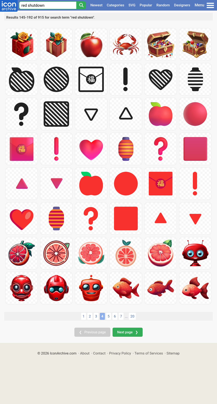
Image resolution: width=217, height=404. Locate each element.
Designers (182, 5)
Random (163, 5)
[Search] (81, 5)
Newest (96, 5)
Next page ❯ (127, 332)
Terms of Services (149, 353)
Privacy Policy (120, 353)
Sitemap (173, 353)
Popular (146, 5)
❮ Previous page (92, 332)
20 (132, 316)
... (126, 316)
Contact (99, 353)
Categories (115, 5)
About (85, 353)
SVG (131, 5)
